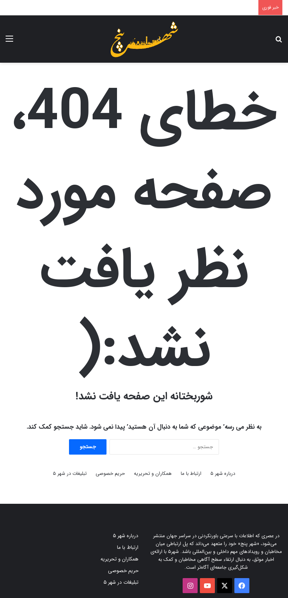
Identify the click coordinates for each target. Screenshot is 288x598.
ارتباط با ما (191, 473)
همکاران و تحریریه (153, 473)
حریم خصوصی (110, 473)
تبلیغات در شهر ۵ (70, 473)
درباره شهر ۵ (222, 473)
